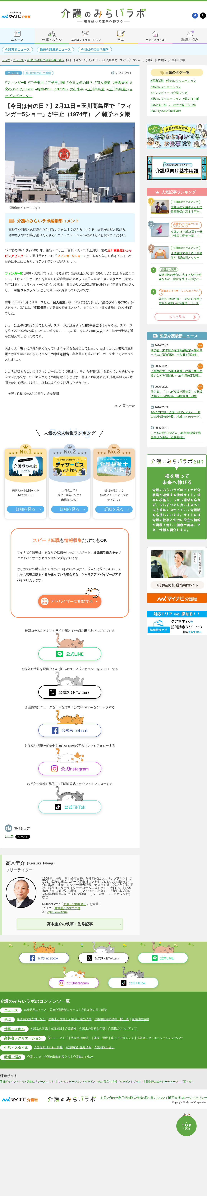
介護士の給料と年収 (96, 1028)
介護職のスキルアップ (185, 210)
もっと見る (177, 331)
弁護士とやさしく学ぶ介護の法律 (74, 1019)
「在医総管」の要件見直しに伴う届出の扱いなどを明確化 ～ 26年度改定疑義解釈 (177, 388)
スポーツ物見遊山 (75, 904)
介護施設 (59, 1028)
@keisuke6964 (57, 912)
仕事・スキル (15, 1029)
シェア (9, 836)
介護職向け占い (110, 1047)
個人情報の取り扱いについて (149, 1102)
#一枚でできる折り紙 (165, 111)
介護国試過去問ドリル (32, 1019)
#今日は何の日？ (83, 83)
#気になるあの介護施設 (167, 117)
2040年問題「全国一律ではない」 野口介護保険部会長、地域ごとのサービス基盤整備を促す (177, 430)
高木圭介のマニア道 (68, 908)
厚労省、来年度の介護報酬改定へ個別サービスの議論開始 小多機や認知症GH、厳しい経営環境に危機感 (177, 367)
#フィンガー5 (16, 83)
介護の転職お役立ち (60, 1057)
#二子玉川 (37, 83)
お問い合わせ (109, 1102)
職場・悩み (13, 1058)
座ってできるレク (128, 1038)
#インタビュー (161, 92)
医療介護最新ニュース (55, 49)
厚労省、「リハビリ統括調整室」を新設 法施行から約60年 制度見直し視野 (177, 409)
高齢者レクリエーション (24, 1039)
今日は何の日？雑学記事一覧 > (46, 60)
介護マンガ (36, 1057)
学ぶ (7, 1020)
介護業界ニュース (17, 49)
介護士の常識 (169, 282)
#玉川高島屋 (107, 89)
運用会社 (174, 1102)
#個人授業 (107, 83)
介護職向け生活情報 (82, 1047)
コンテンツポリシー (194, 1102)
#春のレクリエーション (167, 86)
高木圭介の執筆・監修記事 (70, 924)
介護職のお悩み (87, 1057)
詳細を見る (25, 509)
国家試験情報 (148, 1019)
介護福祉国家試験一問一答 (117, 1019)
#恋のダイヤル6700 (26, 89)
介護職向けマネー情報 (50, 1047)
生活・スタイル (17, 1048)
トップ (6, 60)
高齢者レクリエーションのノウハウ (185, 235)
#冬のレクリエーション (183, 80)
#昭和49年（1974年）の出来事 (69, 89)
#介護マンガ (181, 92)
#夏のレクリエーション (167, 99)
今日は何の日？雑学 (95, 49)
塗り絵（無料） (85, 1038)
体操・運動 (106, 1038)
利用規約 (124, 1102)
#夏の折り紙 (178, 105)
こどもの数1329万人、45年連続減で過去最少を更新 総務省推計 (176, 451)
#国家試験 (158, 80)
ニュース (18, 60)
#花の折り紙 (159, 105)
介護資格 (74, 1028)
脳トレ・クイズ (60, 1038)
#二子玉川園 (58, 83)
